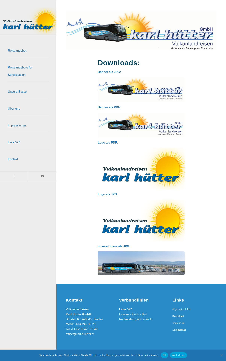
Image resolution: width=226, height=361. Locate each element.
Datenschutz (179, 329)
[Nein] (221, 355)
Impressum (178, 323)
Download (178, 316)
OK (164, 355)
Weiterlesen (178, 355)
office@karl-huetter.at (80, 334)
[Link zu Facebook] (14, 176)
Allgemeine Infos (181, 309)
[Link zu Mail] (42, 176)
